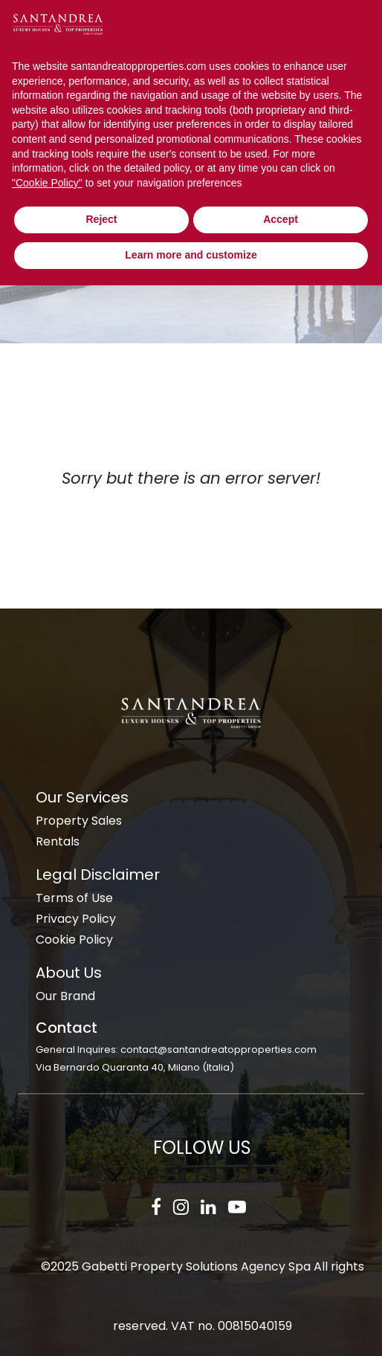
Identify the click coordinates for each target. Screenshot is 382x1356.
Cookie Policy (74, 939)
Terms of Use (74, 897)
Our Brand (65, 996)
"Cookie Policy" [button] (47, 183)
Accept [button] (280, 219)
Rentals (58, 841)
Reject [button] (101, 219)
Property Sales (79, 820)
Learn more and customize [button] (190, 255)
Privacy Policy (76, 918)
